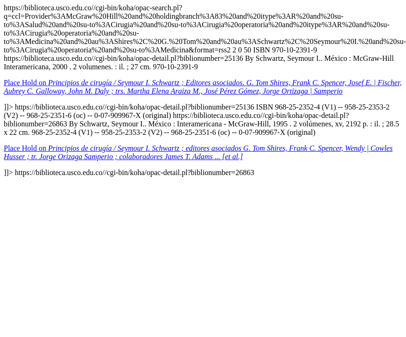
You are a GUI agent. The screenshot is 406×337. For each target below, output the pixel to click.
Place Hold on (203, 87)
